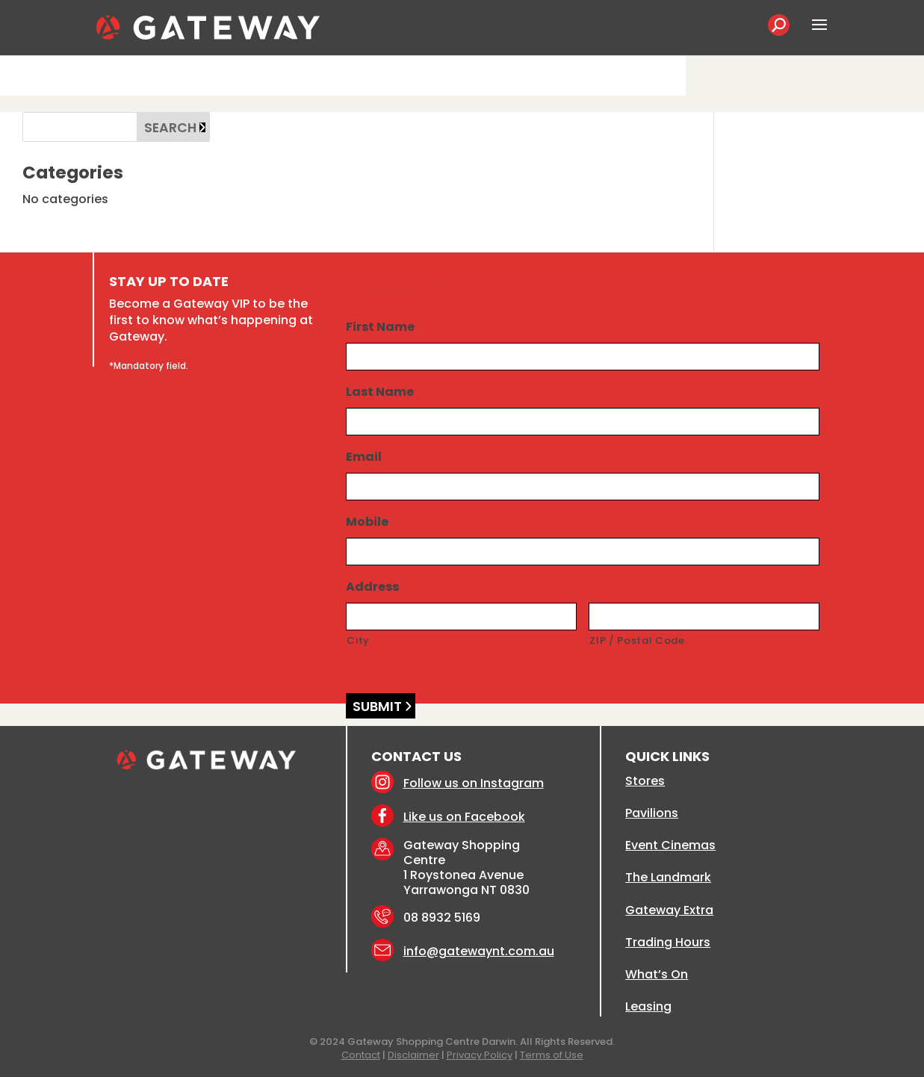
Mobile (367, 522)
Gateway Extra (669, 910)
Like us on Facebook (464, 816)
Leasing (648, 1006)
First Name (380, 327)
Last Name (380, 392)
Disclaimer (413, 1055)
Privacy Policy (479, 1055)
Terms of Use (551, 1055)
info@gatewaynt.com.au (478, 951)
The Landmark (668, 877)
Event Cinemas (670, 845)
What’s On (656, 974)
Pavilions (651, 813)
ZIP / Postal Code (636, 640)
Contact (360, 1055)
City (358, 640)
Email (364, 457)
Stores (645, 780)
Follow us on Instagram (473, 783)
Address (372, 587)
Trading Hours (667, 942)
